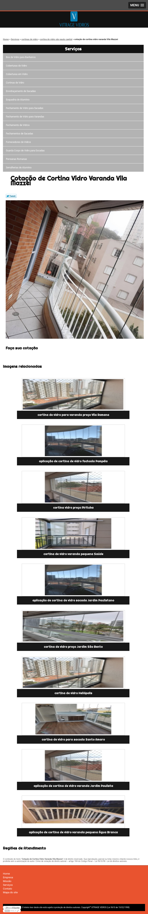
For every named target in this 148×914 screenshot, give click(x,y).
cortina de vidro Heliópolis (73, 693)
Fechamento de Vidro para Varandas (25, 116)
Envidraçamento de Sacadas (21, 91)
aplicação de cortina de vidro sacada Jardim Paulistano (73, 600)
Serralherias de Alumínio (19, 167)
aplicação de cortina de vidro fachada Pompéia (73, 461)
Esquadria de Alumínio (18, 99)
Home (6, 873)
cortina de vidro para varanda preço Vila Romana (73, 415)
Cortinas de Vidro (15, 82)
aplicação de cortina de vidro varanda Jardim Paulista (73, 786)
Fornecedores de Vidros (19, 142)
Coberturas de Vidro (17, 65)
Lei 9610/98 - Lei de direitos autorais (111, 861)
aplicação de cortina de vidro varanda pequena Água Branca (73, 832)
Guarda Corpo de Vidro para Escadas (26, 150)
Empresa (8, 877)
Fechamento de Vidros (18, 125)
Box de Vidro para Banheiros (21, 57)
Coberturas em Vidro (17, 74)
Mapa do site (10, 892)
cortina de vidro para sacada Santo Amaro (73, 739)
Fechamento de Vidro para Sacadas (25, 108)
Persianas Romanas (17, 159)
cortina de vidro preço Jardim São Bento (73, 647)
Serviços (73, 48)
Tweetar (11, 196)
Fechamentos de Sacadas (20, 133)
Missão (7, 881)
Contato (7, 888)
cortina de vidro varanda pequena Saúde (73, 554)
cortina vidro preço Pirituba (73, 507)
